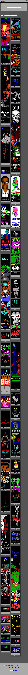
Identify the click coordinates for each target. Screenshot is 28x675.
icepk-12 (5, 605)
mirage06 (15, 309)
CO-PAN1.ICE (16, 40)
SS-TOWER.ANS (15, 456)
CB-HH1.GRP (5, 250)
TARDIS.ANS (16, 644)
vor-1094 (15, 103)
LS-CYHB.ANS (5, 366)
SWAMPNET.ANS (5, 642)
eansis (16, 645)
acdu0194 (15, 277)
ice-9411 (5, 125)
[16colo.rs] (2, 1)
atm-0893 (5, 367)
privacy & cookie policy (14, 667)
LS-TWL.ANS (5, 408)
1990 (5, 614)
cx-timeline (5, 64)
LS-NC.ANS (16, 404)
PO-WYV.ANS (5, 427)
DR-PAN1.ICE (16, 75)
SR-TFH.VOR (16, 102)
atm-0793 (5, 490)
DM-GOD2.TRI (16, 227)
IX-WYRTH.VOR (15, 338)
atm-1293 (5, 341)
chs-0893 (5, 459)
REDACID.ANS (5, 623)
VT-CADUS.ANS (15, 528)
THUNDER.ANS (5, 651)
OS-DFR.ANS (16, 418)
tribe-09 (5, 227)
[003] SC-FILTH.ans (5, 63)
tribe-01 (15, 613)
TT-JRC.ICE (5, 604)
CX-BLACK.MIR (15, 543)
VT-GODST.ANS (5, 554)
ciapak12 (15, 204)
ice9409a (15, 174)
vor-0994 (5, 165)
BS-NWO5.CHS (5, 458)
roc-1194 (15, 87)
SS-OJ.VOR (5, 201)
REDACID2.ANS (5, 633)
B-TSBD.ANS (5, 489)
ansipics (15, 655)
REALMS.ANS (16, 635)
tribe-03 (15, 473)
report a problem (13, 670)
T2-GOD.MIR (16, 308)
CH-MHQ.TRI (16, 472)
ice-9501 (15, 76)
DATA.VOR (15, 389)
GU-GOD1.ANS (5, 329)
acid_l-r (5, 624)
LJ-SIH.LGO (16, 86)
